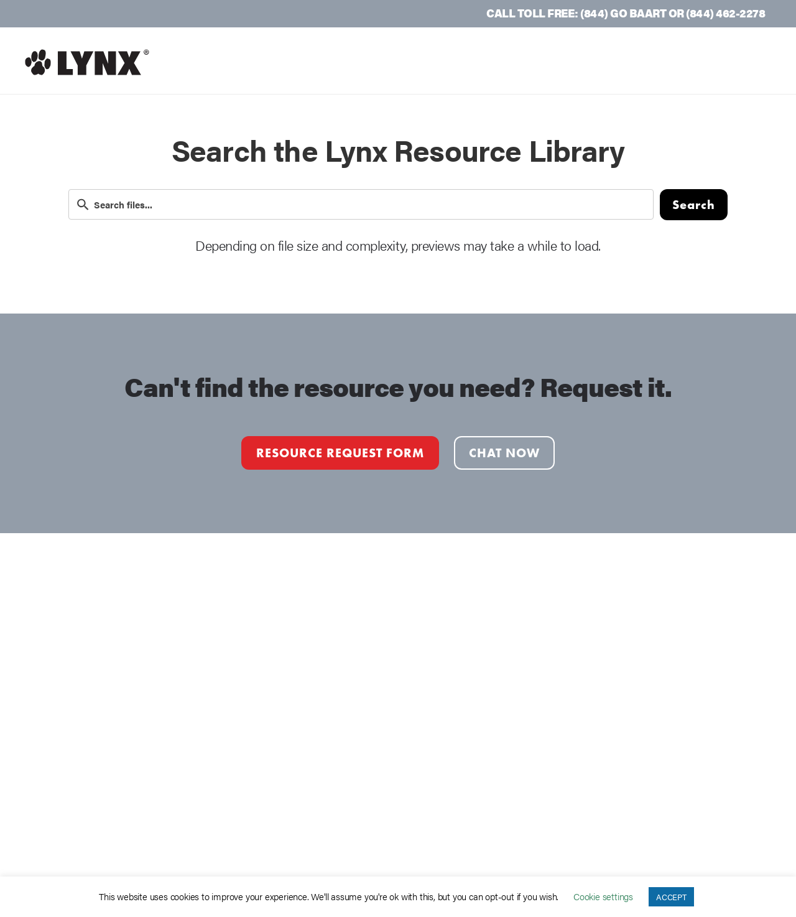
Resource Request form (340, 453)
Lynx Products (499, 62)
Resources (603, 62)
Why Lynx (412, 62)
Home (354, 62)
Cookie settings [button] (603, 896)
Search (693, 205)
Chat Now (504, 453)
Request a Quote (714, 62)
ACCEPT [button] (671, 897)
